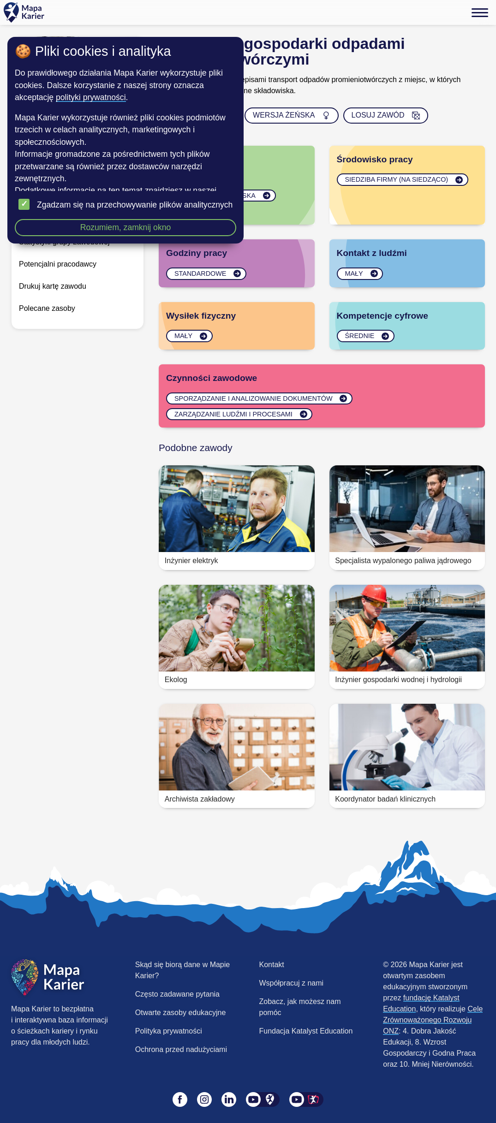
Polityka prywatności (168, 1031)
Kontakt (271, 965)
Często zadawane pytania (177, 994)
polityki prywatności (91, 97)
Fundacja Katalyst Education (306, 1031)
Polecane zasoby (47, 308)
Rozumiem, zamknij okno (125, 227)
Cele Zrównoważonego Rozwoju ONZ (433, 1020)
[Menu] (479, 12)
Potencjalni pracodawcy (57, 264)
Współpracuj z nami (291, 983)
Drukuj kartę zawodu (52, 286)
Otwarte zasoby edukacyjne (180, 1012)
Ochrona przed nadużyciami (181, 1049)
